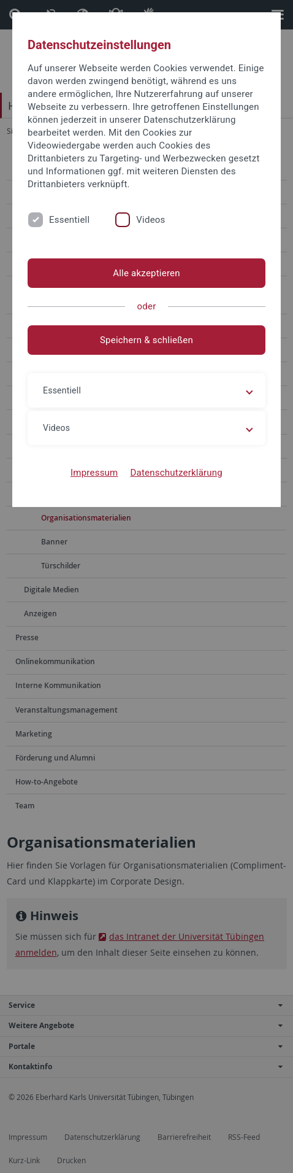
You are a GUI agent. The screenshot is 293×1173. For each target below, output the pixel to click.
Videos (150, 219)
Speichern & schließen (146, 340)
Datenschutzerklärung (176, 472)
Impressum (94, 472)
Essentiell (69, 219)
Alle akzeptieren (146, 273)
